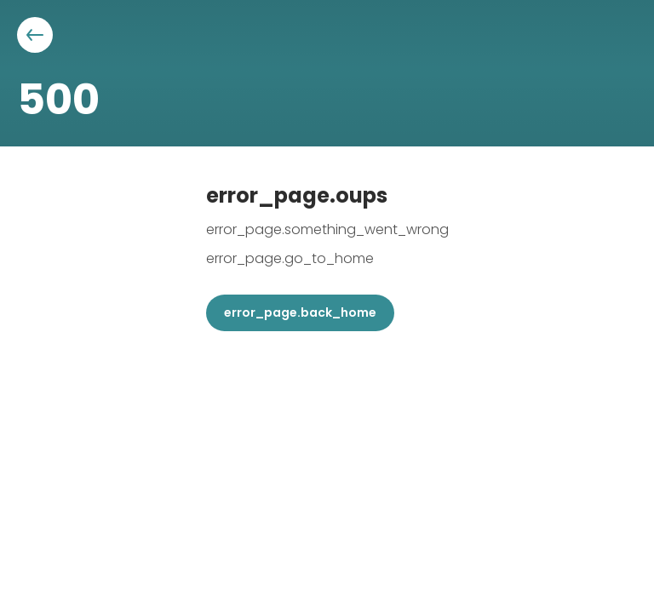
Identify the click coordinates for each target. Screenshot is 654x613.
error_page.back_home (300, 312)
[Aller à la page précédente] (35, 35)
